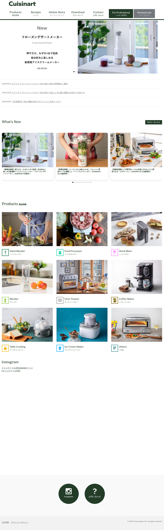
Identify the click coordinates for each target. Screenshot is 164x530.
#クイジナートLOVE (11, 371)
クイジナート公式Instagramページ (17, 368)
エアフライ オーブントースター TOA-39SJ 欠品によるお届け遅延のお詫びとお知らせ (48, 92)
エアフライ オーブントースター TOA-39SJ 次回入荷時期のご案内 (40, 84)
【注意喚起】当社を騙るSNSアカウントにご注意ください (36, 101)
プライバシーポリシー (19, 522)
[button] (73, 71)
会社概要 (5, 522)
